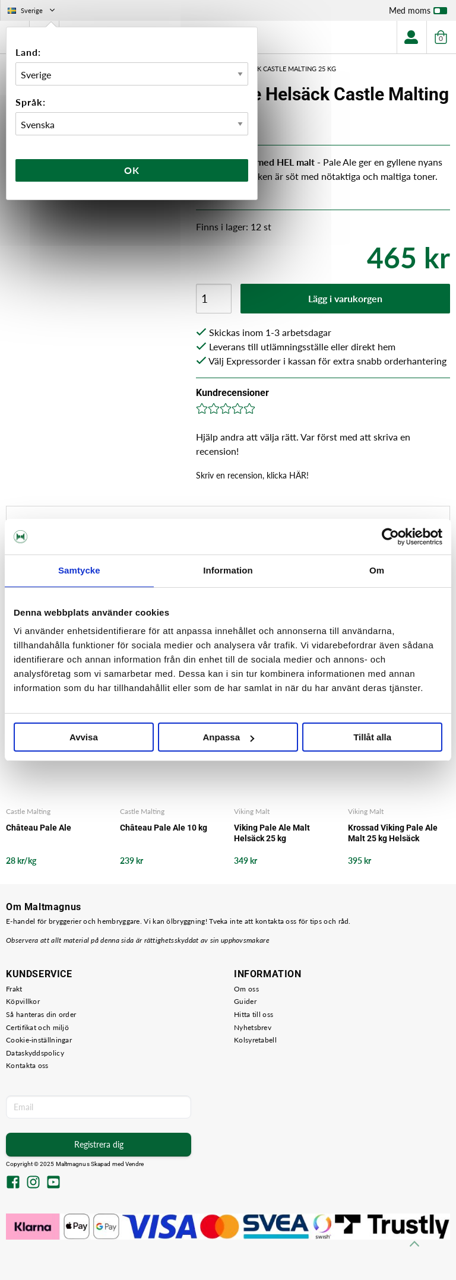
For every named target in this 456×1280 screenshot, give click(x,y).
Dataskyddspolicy (35, 1052)
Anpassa (228, 737)
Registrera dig (99, 1144)
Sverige (32, 10)
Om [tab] (376, 570)
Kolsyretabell (255, 1039)
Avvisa (83, 737)
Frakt (14, 988)
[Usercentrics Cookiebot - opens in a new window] (390, 537)
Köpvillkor (23, 1001)
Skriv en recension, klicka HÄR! (252, 475)
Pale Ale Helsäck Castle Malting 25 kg (270, 68)
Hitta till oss (253, 1014)
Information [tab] (228, 570)
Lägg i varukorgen (345, 298)
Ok (132, 170)
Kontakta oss (27, 1065)
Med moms (418, 13)
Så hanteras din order (41, 1014)
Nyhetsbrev (252, 1027)
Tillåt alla (372, 737)
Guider (245, 1001)
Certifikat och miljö (37, 1027)
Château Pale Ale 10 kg (163, 827)
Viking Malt (252, 811)
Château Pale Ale (38, 827)
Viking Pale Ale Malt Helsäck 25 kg (272, 833)
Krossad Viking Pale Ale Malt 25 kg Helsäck (393, 833)
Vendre (134, 1164)
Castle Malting (28, 811)
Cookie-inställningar (39, 1039)
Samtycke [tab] (79, 570)
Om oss (246, 988)
